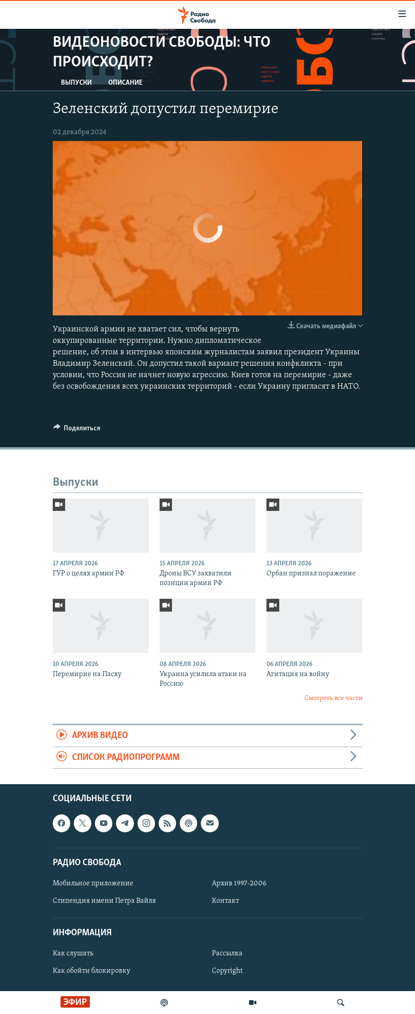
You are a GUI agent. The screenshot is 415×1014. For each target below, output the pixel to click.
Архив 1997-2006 (239, 883)
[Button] (77, 430)
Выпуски (76, 83)
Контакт (225, 901)
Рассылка (227, 954)
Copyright (227, 971)
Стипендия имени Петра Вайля (104, 901)
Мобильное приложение (93, 883)
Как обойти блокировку (91, 971)
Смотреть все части (333, 698)
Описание (125, 83)
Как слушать (73, 954)
